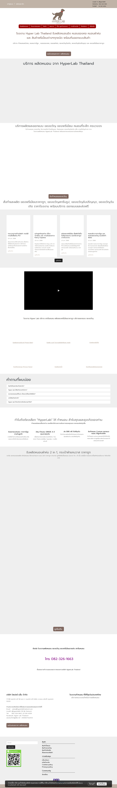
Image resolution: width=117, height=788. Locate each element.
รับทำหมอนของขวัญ (58, 196)
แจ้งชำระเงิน (46, 762)
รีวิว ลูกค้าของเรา (62, 26)
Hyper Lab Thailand (21, 716)
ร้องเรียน (45, 774)
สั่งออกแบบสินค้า (47, 752)
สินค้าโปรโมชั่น (46, 750)
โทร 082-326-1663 (58, 658)
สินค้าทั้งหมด (46, 746)
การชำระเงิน (74, 26)
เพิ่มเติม (92, 26)
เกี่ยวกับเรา (45, 760)
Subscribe (11, 747)
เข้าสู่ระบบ (10, 4)
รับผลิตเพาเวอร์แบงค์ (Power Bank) (23, 343)
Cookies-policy (47, 765)
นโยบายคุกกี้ (23, 785)
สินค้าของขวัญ (47, 748)
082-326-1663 (103, 4)
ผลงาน (52, 26)
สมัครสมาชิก (20, 4)
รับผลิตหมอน (24, 26)
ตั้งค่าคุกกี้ (91, 784)
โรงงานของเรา (35, 26)
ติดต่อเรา (84, 26)
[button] (97, 26)
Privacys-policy (47, 767)
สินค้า (45, 26)
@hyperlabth (102, 2)
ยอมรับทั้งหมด (102, 784)
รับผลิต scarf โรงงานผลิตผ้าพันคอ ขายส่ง (58, 343)
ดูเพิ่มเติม (11, 251)
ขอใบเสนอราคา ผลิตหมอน (58, 53)
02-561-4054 (102, 6)
